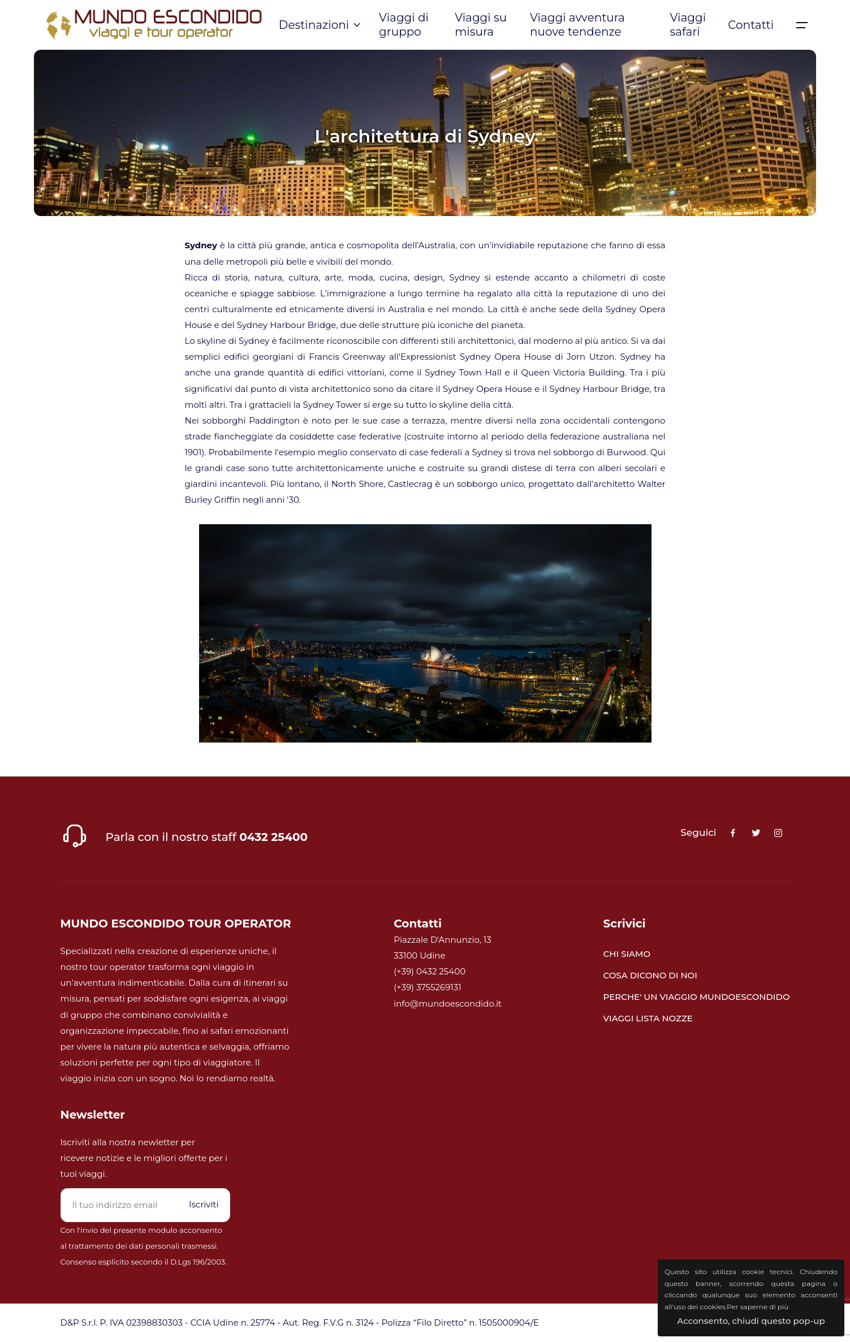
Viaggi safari (688, 24)
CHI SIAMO (626, 953)
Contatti (751, 25)
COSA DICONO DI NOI (650, 975)
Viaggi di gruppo (404, 24)
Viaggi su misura (481, 24)
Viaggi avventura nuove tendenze (577, 24)
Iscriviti (203, 1204)
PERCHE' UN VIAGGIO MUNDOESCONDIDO (696, 996)
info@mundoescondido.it (448, 1003)
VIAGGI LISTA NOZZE (648, 1018)
